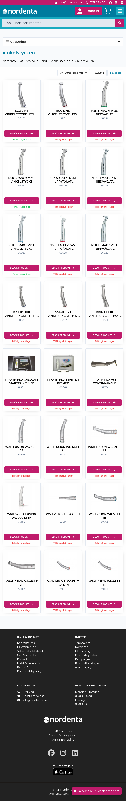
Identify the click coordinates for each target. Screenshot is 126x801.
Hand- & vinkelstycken (54, 61)
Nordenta (9, 61)
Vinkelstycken (84, 61)
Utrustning (27, 61)
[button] (88, 11)
